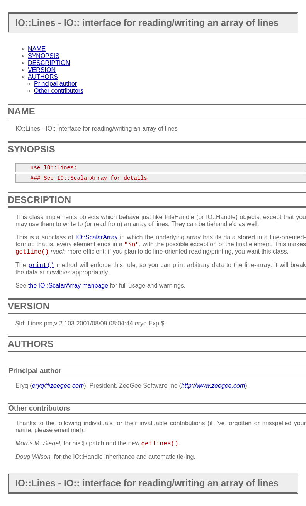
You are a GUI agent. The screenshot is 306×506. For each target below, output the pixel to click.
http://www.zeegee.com (213, 385)
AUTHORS (43, 76)
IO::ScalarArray (96, 237)
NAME (37, 49)
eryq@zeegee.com (58, 385)
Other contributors (58, 90)
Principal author (55, 83)
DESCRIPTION (49, 63)
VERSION (42, 69)
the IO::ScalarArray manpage (68, 285)
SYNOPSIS (44, 56)
